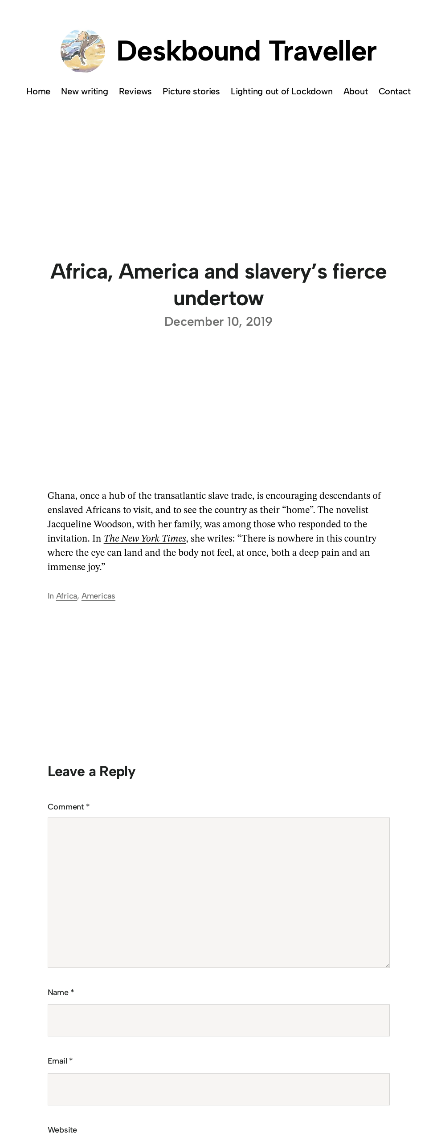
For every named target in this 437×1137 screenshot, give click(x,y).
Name (61, 992)
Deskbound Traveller (246, 50)
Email (60, 1061)
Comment (69, 807)
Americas (98, 596)
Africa (67, 596)
